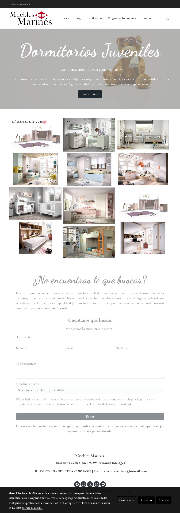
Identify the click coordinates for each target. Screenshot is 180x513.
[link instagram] (83, 484)
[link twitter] (90, 484)
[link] (31, 18)
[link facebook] (77, 484)
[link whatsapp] (96, 484)
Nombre (21, 348)
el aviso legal (126, 399)
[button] (94, 18)
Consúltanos (90, 94)
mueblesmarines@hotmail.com (125, 471)
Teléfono (122, 348)
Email (70, 348)
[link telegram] (103, 484)
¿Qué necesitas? (26, 363)
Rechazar (146, 500)
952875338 (47, 471)
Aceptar (163, 500)
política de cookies (32, 508)
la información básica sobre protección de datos (75, 399)
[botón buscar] (167, 18)
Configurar (126, 500)
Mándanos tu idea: (28, 384)
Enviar (90, 416)
